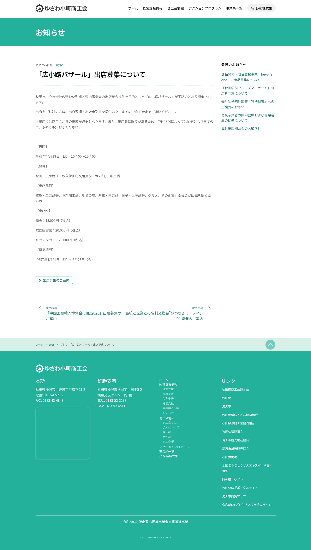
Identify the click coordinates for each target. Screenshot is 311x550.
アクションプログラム (205, 8)
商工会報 (168, 441)
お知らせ (50, 32)
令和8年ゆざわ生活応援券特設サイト (246, 504)
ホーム (133, 8)
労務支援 (168, 403)
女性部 (166, 437)
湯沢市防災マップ (234, 496)
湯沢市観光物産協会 (235, 440)
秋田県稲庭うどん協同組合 (240, 414)
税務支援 (168, 398)
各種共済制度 (170, 408)
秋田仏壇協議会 (232, 431)
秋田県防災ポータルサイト (240, 487)
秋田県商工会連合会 (235, 389)
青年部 (166, 432)
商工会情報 (175, 8)
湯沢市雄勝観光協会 (235, 448)
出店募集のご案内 (56, 280)
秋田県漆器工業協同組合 (238, 423)
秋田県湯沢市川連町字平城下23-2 (60, 389)
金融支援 (168, 394)
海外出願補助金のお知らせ (241, 128)
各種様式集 (261, 8)
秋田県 (226, 398)
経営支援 (168, 389)
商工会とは (169, 422)
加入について (170, 427)
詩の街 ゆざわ (232, 479)
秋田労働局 (229, 457)
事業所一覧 (234, 8)
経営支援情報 (152, 8)
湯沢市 (226, 406)
